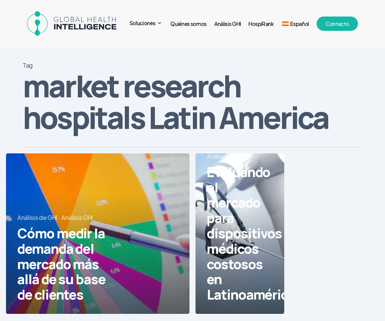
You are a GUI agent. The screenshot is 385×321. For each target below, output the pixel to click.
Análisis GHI (77, 217)
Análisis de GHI (37, 217)
